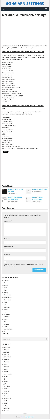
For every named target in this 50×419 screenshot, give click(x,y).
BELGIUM (6, 362)
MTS (5, 312)
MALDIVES (7, 391)
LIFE (5, 304)
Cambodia (6, 366)
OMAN (5, 401)
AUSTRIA (6, 354)
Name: (6, 239)
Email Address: (9, 247)
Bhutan (6, 364)
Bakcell (5, 287)
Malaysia (6, 393)
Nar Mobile (7, 314)
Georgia (6, 381)
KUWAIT (6, 388)
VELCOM (6, 334)
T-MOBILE (6, 326)
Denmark (6, 371)
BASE (5, 290)
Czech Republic (8, 374)
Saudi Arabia (7, 408)
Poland (5, 403)
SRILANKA (6, 410)
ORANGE (6, 319)
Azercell (6, 285)
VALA (5, 331)
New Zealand (7, 398)
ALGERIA (6, 352)
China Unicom (7, 300)
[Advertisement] (25, 30)
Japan (5, 383)
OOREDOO (7, 317)
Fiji (4, 379)
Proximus (6, 324)
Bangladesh (7, 359)
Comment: (8, 221)
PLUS (5, 321)
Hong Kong (7, 386)
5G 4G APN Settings (25, 3)
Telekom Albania (8, 329)
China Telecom (7, 297)
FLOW (5, 302)
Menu (4, 9)
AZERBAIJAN (7, 357)
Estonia (6, 376)
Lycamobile (7, 307)
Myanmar (6, 396)
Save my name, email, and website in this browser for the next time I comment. (23, 265)
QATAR (5, 405)
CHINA (5, 369)
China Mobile (7, 295)
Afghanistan (7, 347)
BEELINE (6, 292)
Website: (7, 254)
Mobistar (6, 309)
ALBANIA (6, 349)
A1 (4, 283)
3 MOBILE (6, 280)
